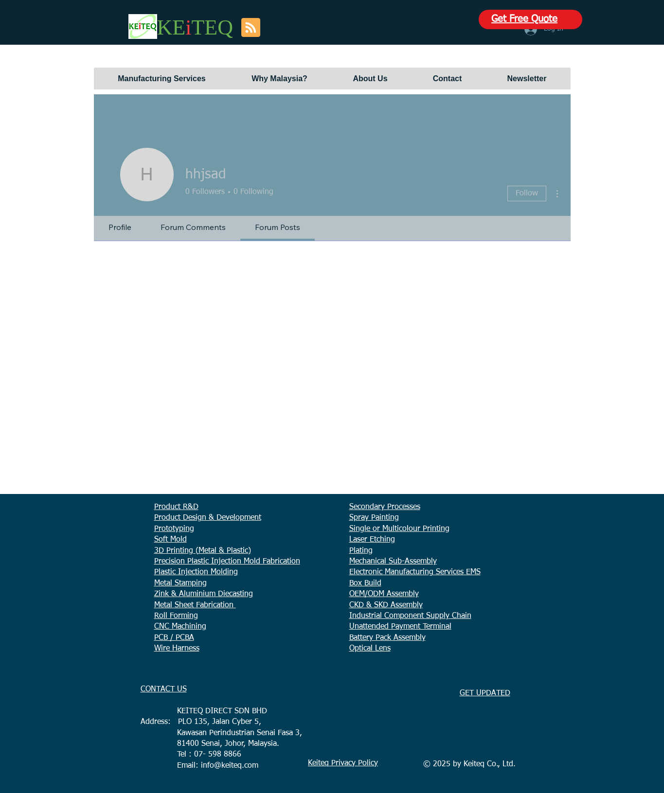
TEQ (212, 27)
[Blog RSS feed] (250, 28)
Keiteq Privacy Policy (343, 763)
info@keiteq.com (229, 766)
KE (171, 27)
